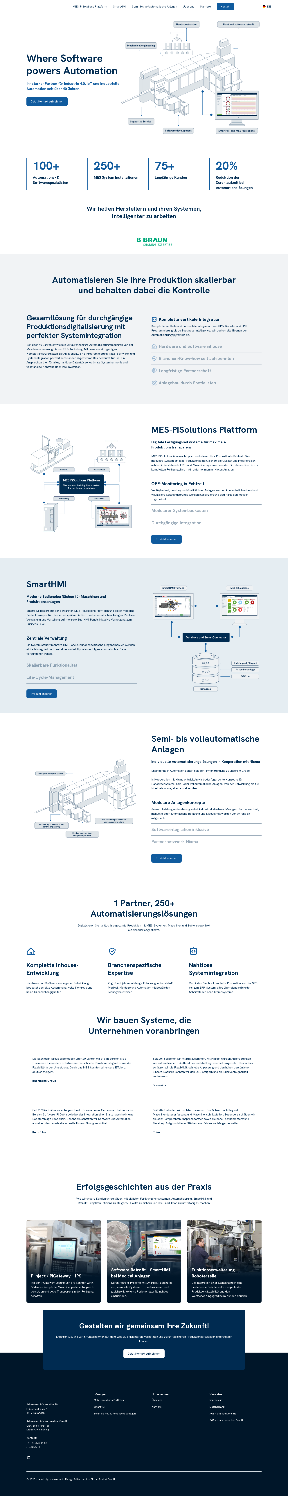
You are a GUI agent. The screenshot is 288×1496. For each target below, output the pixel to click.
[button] (266, 6)
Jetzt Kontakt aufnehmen (47, 101)
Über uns (188, 6)
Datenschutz (217, 1406)
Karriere (205, 6)
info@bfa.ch (33, 1447)
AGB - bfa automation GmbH (226, 1420)
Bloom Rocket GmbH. (103, 1479)
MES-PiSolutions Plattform (90, 6)
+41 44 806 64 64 (36, 1442)
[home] (29, 6)
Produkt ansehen (166, 539)
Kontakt (225, 6)
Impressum (216, 1400)
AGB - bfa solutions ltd (223, 1413)
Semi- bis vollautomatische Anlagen (154, 6)
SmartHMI (119, 6)
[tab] (206, 326)
